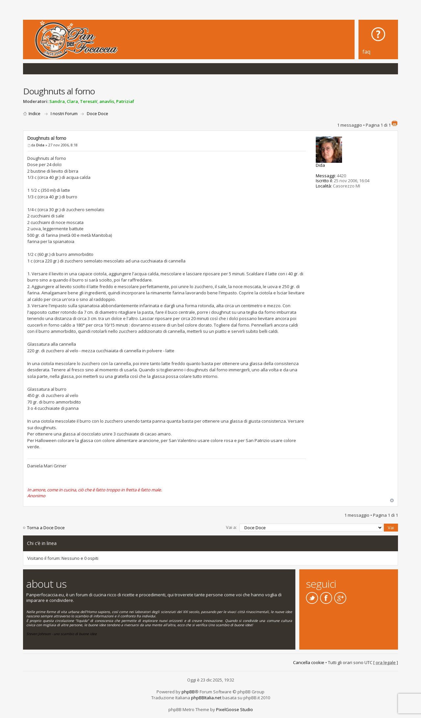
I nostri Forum (64, 113)
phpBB (188, 692)
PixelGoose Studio (234, 709)
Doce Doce (97, 113)
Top (392, 500)
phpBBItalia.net (206, 698)
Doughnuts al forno (46, 138)
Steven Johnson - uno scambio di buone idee (61, 633)
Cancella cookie (308, 662)
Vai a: (231, 527)
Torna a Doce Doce (46, 528)
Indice (34, 113)
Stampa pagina (394, 123)
